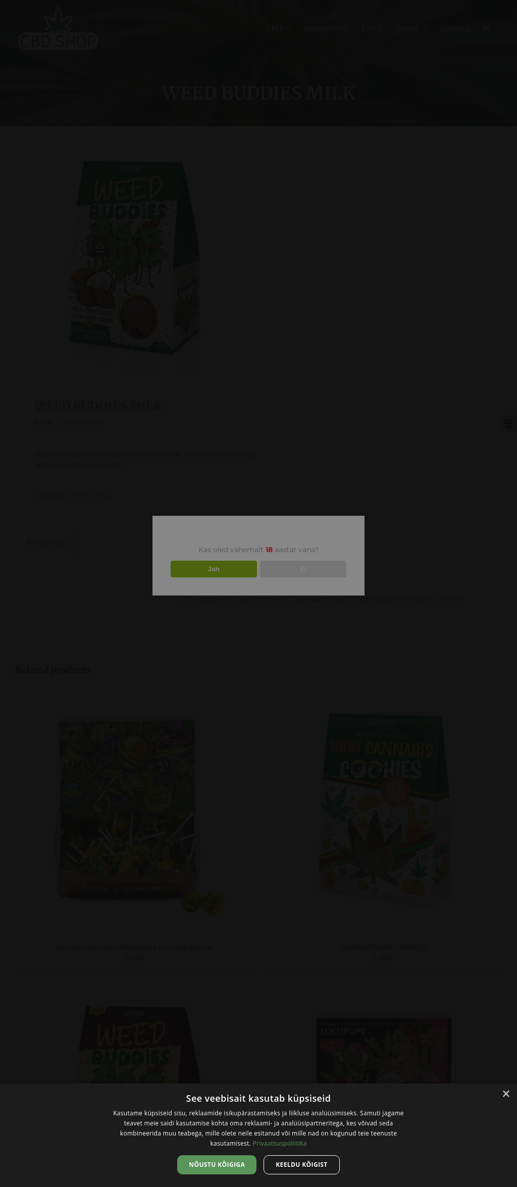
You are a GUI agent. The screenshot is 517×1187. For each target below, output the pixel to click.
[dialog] (258, 1135)
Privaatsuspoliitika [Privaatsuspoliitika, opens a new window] (279, 1143)
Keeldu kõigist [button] (302, 1164)
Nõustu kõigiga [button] (217, 1164)
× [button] (505, 1094)
